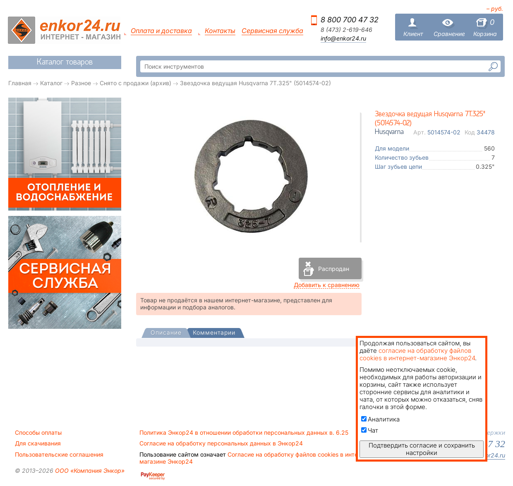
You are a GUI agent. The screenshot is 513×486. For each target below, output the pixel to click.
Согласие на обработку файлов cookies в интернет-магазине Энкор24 (256, 458)
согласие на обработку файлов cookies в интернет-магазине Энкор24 (417, 354)
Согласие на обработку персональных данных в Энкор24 (221, 443)
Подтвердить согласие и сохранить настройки (422, 449)
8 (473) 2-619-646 (346, 29)
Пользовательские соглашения (59, 454)
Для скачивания (38, 443)
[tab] (166, 333)
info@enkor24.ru (343, 38)
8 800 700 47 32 (350, 19)
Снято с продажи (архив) (135, 82)
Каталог (51, 82)
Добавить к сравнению (327, 284)
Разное (81, 82)
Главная (19, 82)
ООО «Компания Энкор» (89, 470)
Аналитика (380, 419)
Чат (369, 430)
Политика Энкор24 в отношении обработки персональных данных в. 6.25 (243, 432)
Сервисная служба (272, 31)
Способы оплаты (38, 432)
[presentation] (166, 333)
